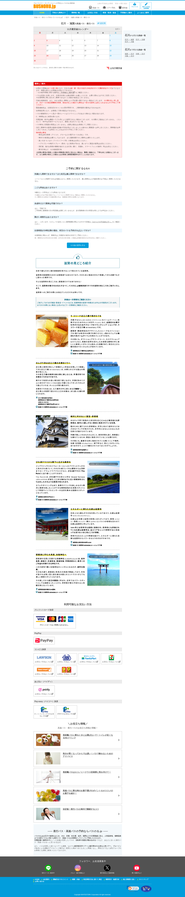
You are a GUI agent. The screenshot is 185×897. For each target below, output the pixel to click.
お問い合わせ (39, 881)
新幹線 (123, 7)
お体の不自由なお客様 (105, 3)
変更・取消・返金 (109, 13)
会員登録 (146, 6)
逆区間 (101, 23)
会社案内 (46, 879)
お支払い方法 (92, 13)
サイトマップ (143, 879)
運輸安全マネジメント (60, 879)
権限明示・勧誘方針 (112, 879)
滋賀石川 (129, 54)
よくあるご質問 (143, 13)
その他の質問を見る (77, 245)
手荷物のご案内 (126, 13)
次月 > (117, 29)
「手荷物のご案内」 (67, 92)
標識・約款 (76, 879)
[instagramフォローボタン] (77, 868)
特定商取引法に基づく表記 (92, 879)
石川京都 (140, 39)
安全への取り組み (121, 3)
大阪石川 (129, 56)
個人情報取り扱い (129, 879)
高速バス (94, 7)
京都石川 (140, 54)
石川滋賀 (129, 39)
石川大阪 (129, 42)
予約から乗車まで (58, 13)
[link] (132, 889)
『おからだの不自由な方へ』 (101, 222)
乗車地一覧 (75, 13)
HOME (42, 13)
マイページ (134, 5)
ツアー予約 (109, 7)
